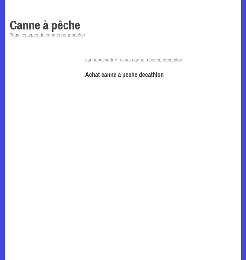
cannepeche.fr (99, 59)
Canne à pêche (45, 25)
